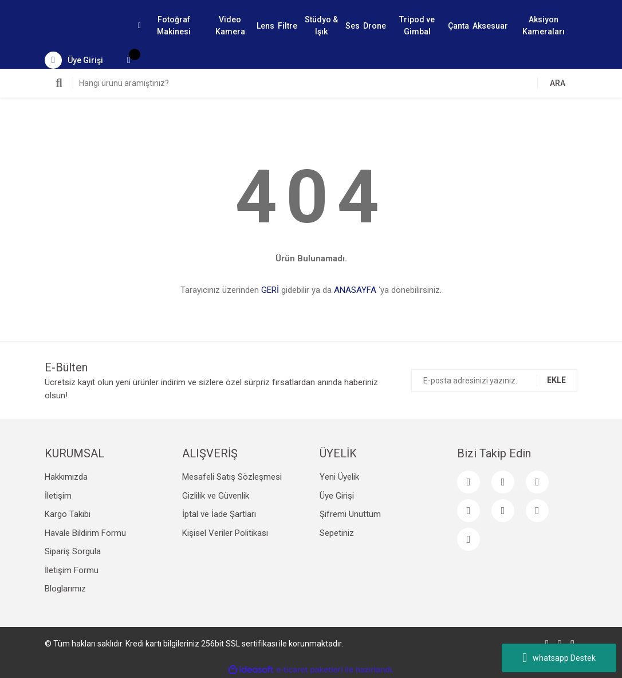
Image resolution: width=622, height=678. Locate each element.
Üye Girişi (337, 496)
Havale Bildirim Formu (85, 533)
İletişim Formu (72, 570)
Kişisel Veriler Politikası (225, 533)
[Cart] (128, 60)
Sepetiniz (337, 533)
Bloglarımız (65, 588)
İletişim (58, 496)
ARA (557, 83)
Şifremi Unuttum (350, 514)
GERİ (270, 290)
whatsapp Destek (559, 658)
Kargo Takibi (67, 514)
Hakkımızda (66, 477)
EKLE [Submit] (556, 380)
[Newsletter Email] (494, 380)
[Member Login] (74, 60)
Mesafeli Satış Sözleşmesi (232, 477)
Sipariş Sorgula (73, 551)
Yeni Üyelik (339, 477)
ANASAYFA (355, 290)
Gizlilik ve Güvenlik (215, 496)
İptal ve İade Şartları (219, 514)
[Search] (311, 83)
